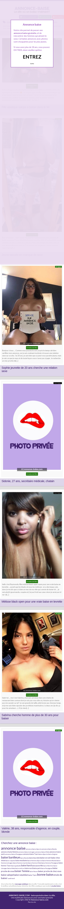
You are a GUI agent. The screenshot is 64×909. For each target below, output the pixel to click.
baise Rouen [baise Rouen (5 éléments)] (34, 871)
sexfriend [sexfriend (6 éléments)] (11, 878)
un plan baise (56, 886)
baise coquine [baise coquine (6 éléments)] (10, 861)
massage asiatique (21, 884)
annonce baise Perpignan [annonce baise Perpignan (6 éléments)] (14, 854)
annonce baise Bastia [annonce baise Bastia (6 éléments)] (49, 849)
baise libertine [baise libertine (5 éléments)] (48, 866)
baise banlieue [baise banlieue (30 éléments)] (10, 857)
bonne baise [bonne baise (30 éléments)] (45, 874)
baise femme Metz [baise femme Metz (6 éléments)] (34, 863)
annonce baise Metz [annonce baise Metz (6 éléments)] (42, 852)
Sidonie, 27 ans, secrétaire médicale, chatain (28, 481)
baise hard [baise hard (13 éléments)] (26, 865)
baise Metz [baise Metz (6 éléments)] (11, 868)
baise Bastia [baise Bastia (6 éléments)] (24, 858)
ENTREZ (32, 57)
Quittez (32, 63)
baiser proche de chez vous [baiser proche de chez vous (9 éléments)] (49, 871)
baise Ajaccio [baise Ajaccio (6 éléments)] (43, 854)
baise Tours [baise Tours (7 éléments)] (32, 875)
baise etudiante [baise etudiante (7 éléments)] (21, 860)
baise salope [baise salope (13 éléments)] (7, 874)
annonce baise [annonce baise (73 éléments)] (13, 848)
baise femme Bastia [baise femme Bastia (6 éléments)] (49, 861)
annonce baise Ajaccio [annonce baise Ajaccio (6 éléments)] (33, 849)
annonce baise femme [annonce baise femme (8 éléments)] (9, 852)
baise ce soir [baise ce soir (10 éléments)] (45, 857)
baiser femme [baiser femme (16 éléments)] (22, 871)
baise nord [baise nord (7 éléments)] (29, 868)
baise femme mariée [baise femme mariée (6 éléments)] (20, 863)
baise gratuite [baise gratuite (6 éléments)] (16, 866)
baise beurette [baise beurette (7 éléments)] (34, 858)
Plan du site (32, 902)
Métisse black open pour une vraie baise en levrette (32, 601)
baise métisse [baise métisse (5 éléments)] (20, 868)
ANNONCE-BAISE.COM (19, 895)
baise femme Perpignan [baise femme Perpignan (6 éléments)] (50, 863)
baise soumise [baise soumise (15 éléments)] (20, 874)
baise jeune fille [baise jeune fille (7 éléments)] (37, 866)
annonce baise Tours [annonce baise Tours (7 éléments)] (31, 854)
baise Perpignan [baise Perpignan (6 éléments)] (46, 868)
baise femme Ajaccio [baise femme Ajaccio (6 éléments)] (34, 861)
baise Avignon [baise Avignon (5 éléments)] (52, 854)
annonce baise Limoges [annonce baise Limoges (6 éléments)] (26, 852)
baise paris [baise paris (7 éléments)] (37, 868)
